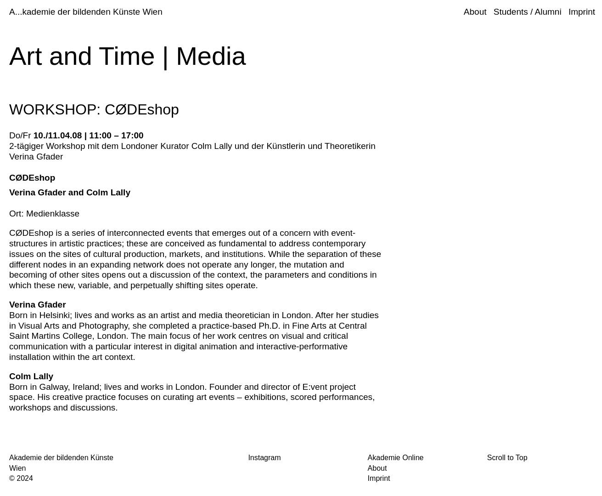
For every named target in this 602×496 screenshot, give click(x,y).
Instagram (264, 458)
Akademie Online (396, 458)
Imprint (581, 12)
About (475, 12)
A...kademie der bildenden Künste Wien (86, 12)
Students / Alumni (528, 12)
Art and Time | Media (127, 55)
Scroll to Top (507, 458)
